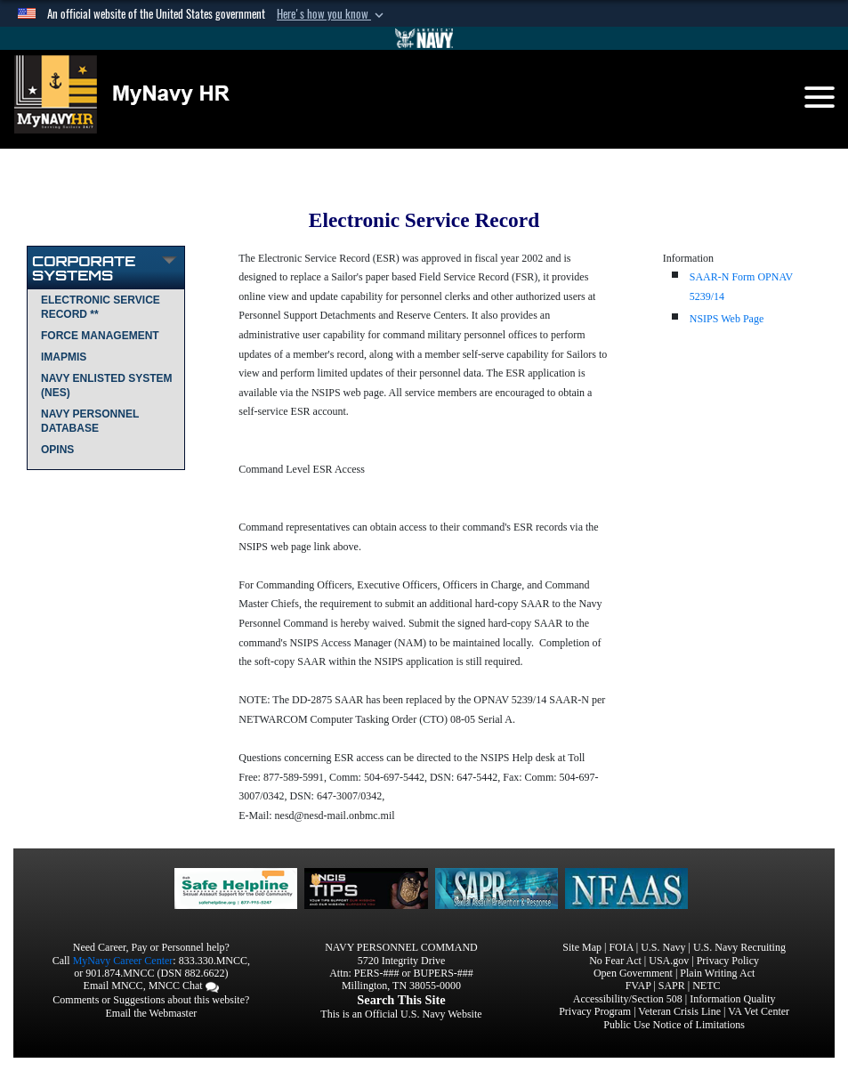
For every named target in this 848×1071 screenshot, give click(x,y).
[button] (332, 14)
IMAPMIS (63, 357)
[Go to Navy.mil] (424, 38)
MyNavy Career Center (123, 960)
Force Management (100, 335)
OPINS (57, 449)
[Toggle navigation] (819, 97)
